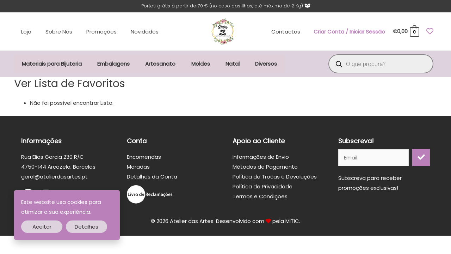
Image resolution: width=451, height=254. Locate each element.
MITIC (292, 222)
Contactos (286, 32)
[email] (373, 158)
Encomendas (144, 158)
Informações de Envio (261, 158)
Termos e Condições (260, 197)
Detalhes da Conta (152, 177)
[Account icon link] (349, 32)
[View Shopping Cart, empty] (405, 32)
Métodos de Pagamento (265, 167)
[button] (421, 158)
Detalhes (86, 226)
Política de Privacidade (262, 187)
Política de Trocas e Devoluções (275, 177)
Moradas (138, 167)
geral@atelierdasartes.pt (54, 177)
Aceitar (41, 226)
